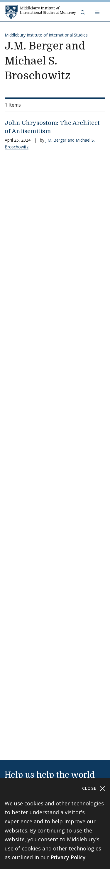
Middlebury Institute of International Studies (46, 35)
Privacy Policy (68, 857)
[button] (83, 12)
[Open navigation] (98, 12)
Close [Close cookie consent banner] (93, 788)
